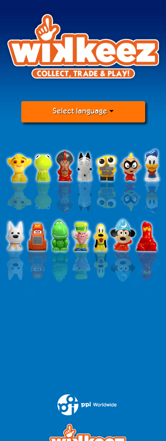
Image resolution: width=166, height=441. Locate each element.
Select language (83, 111)
